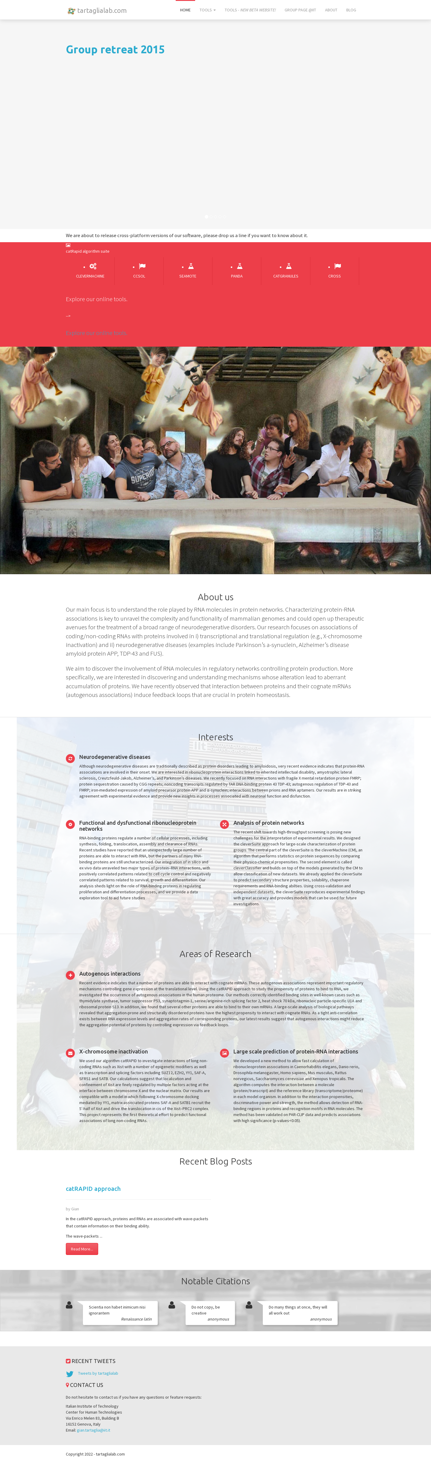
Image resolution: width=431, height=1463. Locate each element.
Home (185, 10)
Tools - (250, 10)
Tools (208, 10)
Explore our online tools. (97, 333)
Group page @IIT (300, 10)
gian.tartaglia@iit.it (93, 1430)
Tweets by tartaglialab (98, 1373)
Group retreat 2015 (115, 49)
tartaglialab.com (96, 10)
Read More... (82, 1249)
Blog (351, 10)
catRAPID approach (93, 1188)
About (331, 10)
